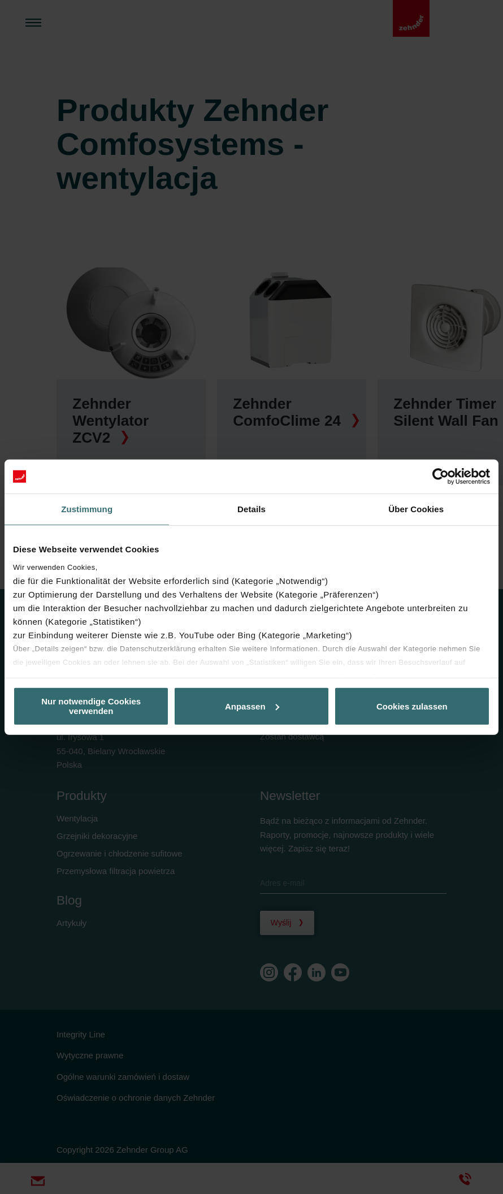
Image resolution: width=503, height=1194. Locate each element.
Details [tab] (251, 509)
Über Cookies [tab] (416, 509)
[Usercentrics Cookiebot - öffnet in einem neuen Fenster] (440, 476)
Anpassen (252, 706)
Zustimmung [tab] (86, 509)
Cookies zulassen (412, 706)
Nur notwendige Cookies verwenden (91, 706)
